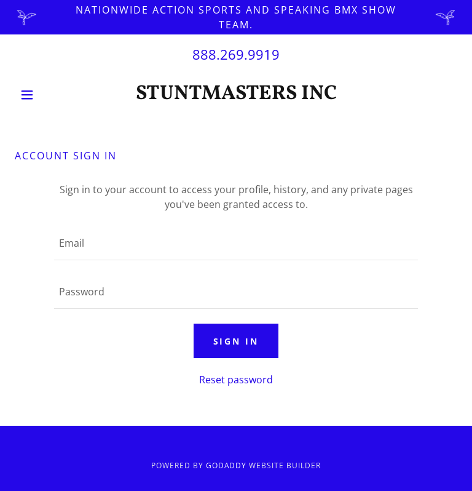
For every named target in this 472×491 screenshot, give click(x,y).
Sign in (236, 341)
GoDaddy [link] (226, 465)
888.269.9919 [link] (236, 54)
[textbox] (236, 243)
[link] (236, 95)
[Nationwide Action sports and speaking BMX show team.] (236, 17)
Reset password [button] (236, 379)
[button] (48, 94)
